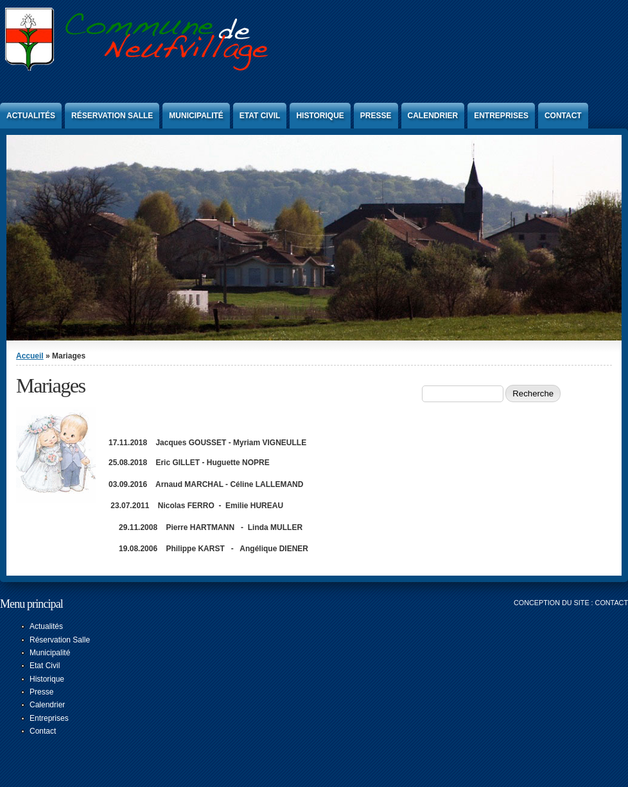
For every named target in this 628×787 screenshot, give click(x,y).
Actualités (30, 115)
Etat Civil (260, 115)
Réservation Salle (112, 115)
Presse (376, 115)
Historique (320, 115)
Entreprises (501, 115)
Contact (563, 115)
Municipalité (196, 115)
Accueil (30, 355)
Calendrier (433, 115)
